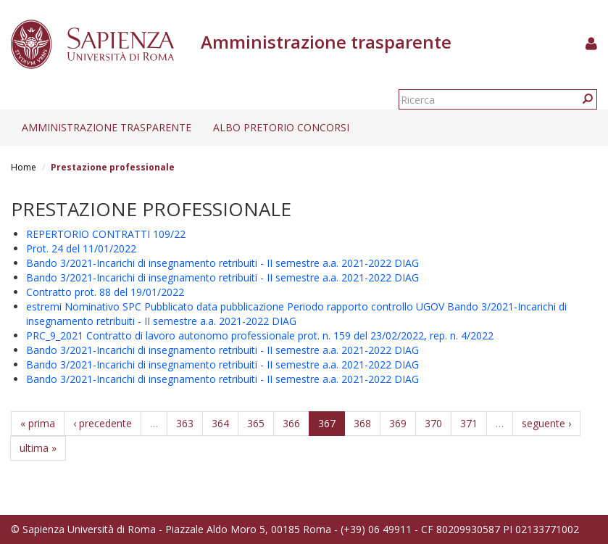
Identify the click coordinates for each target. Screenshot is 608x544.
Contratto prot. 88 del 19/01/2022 (105, 292)
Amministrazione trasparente (106, 127)
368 (362, 423)
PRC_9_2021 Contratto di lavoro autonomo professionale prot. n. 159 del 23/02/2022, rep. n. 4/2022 (260, 335)
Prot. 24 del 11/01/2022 (81, 248)
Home (23, 167)
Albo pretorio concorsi (281, 127)
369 (398, 423)
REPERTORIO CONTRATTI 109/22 (106, 234)
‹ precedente (102, 423)
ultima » (38, 448)
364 (220, 423)
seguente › (546, 423)
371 (469, 423)
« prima (37, 423)
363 (184, 423)
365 (256, 423)
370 (433, 423)
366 (291, 423)
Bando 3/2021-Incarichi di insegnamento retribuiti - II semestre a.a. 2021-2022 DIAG (222, 263)
